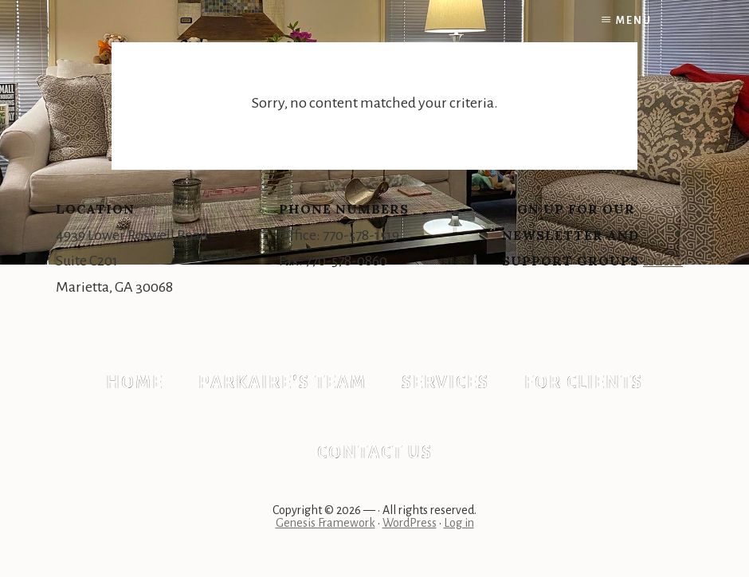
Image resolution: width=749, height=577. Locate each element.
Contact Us (375, 452)
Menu (634, 20)
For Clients (583, 382)
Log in (459, 522)
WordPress (409, 522)
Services (445, 382)
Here (663, 261)
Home (134, 382)
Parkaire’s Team (282, 382)
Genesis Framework (325, 522)
